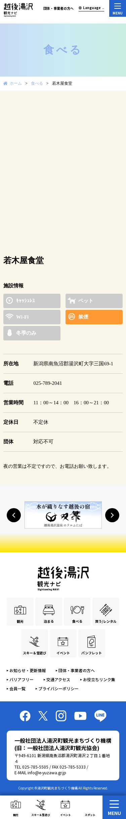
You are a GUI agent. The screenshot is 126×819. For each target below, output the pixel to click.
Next (114, 103)
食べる (37, 83)
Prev (12, 103)
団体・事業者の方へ (58, 8)
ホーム (16, 83)
